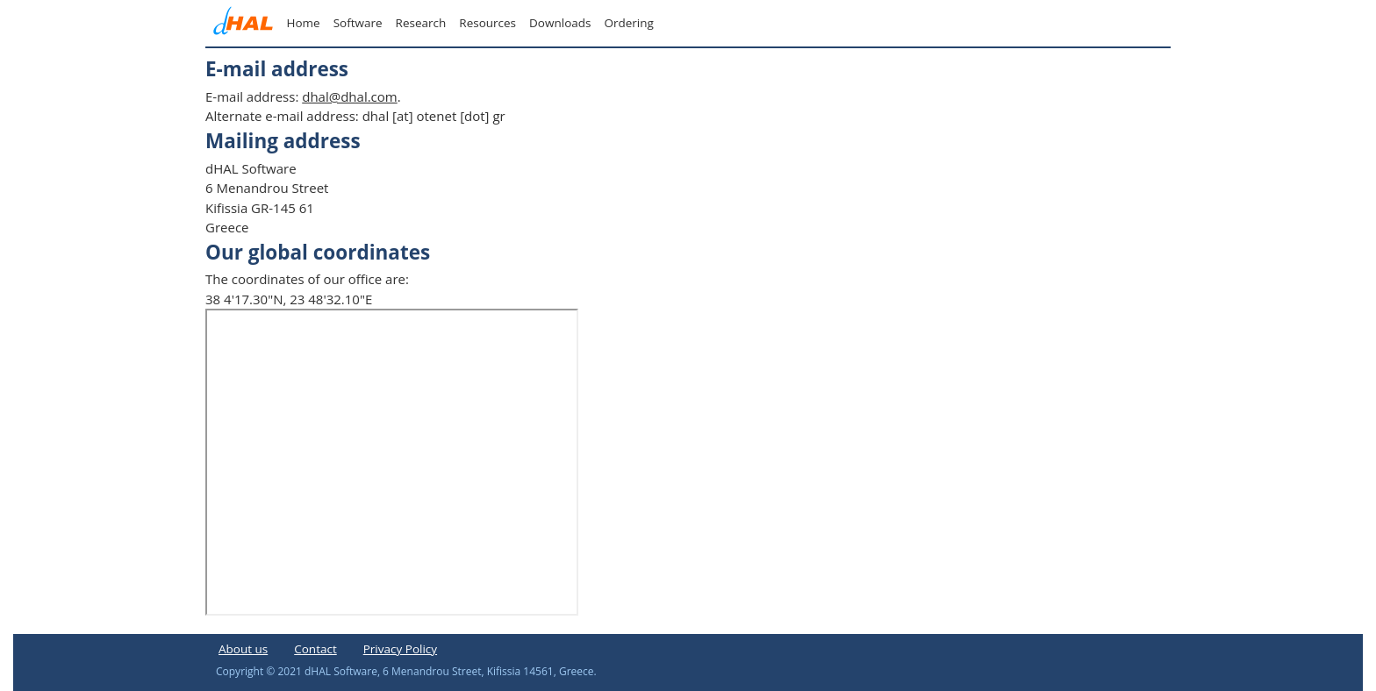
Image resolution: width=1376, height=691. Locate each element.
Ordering (628, 23)
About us (243, 649)
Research (421, 23)
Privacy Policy (400, 649)
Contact (315, 649)
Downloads (560, 23)
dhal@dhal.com (349, 96)
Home (303, 23)
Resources (487, 23)
